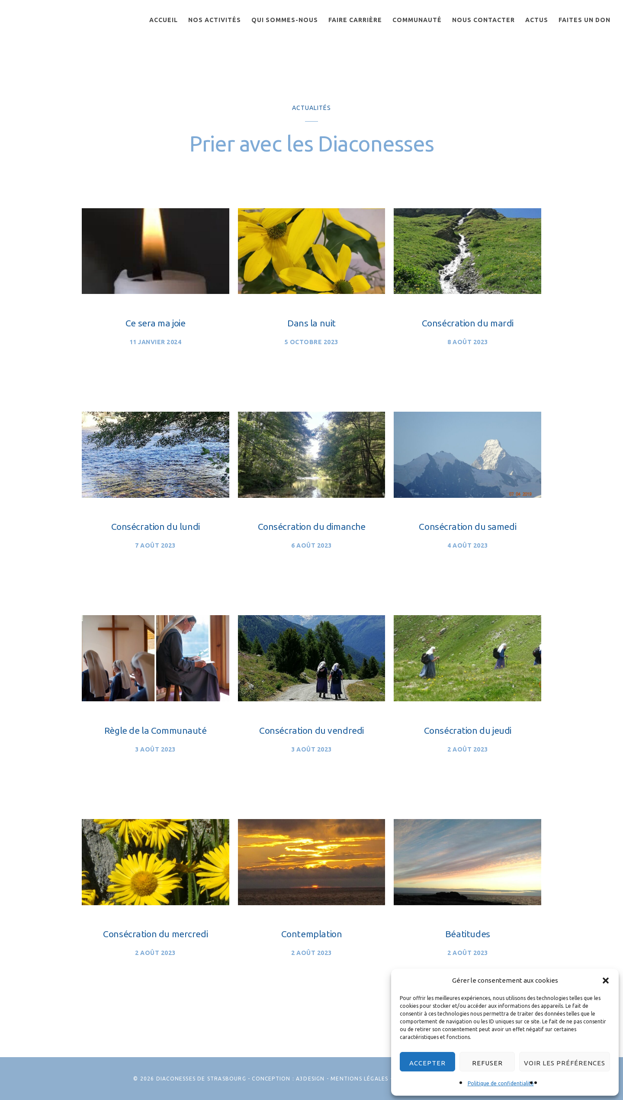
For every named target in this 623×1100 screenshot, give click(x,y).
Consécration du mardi (468, 323)
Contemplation (311, 934)
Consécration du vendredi (311, 730)
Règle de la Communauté (155, 730)
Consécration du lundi (155, 526)
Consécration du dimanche (312, 526)
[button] (605, 980)
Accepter (427, 1063)
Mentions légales (359, 1078)
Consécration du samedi (467, 526)
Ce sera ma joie (155, 323)
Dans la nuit (311, 323)
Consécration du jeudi (467, 730)
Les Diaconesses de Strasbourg (56, 29)
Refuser (487, 1063)
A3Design (310, 1078)
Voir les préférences (564, 1063)
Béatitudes (467, 934)
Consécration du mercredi (155, 934)
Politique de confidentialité (501, 1083)
